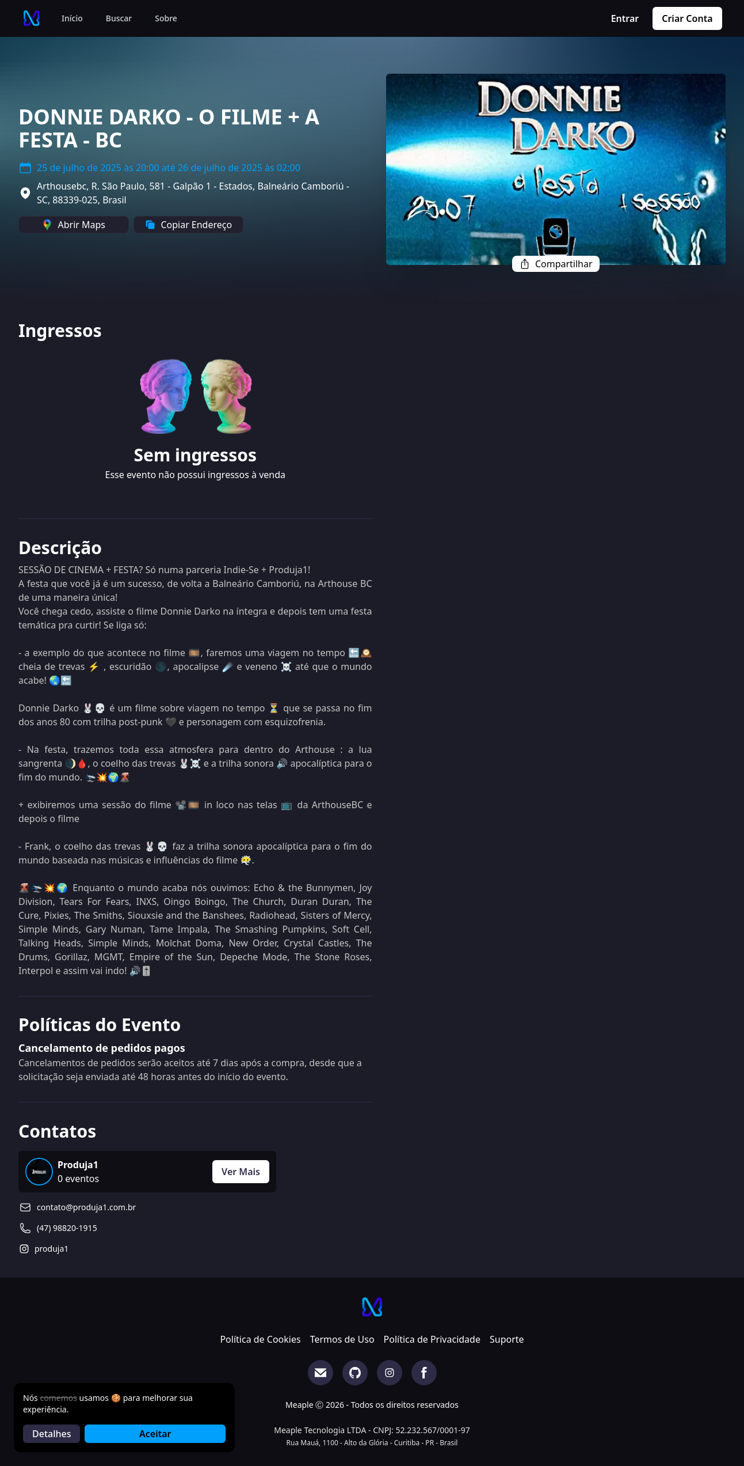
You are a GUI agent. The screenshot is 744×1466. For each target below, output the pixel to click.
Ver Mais (241, 1171)
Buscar (119, 18)
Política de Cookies (260, 1339)
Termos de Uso (342, 1339)
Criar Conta (687, 18)
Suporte (507, 1339)
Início (72, 18)
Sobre (166, 18)
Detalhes (51, 1433)
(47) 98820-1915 (67, 1227)
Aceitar (155, 1433)
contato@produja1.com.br (86, 1207)
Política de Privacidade (432, 1339)
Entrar (625, 18)
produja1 (51, 1248)
